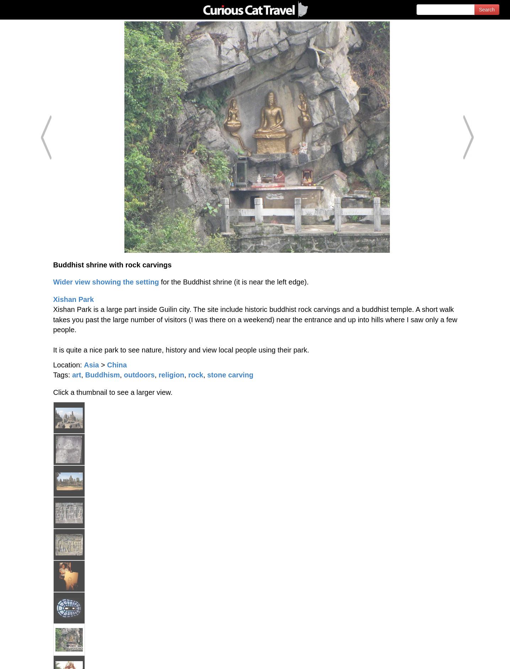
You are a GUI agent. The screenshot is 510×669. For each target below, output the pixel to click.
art (76, 375)
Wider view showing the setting (106, 282)
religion (171, 375)
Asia (91, 365)
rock (195, 375)
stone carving (230, 375)
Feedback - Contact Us (475, 657)
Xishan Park (73, 299)
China (117, 365)
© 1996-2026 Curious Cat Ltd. (43, 657)
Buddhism (102, 375)
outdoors (139, 375)
